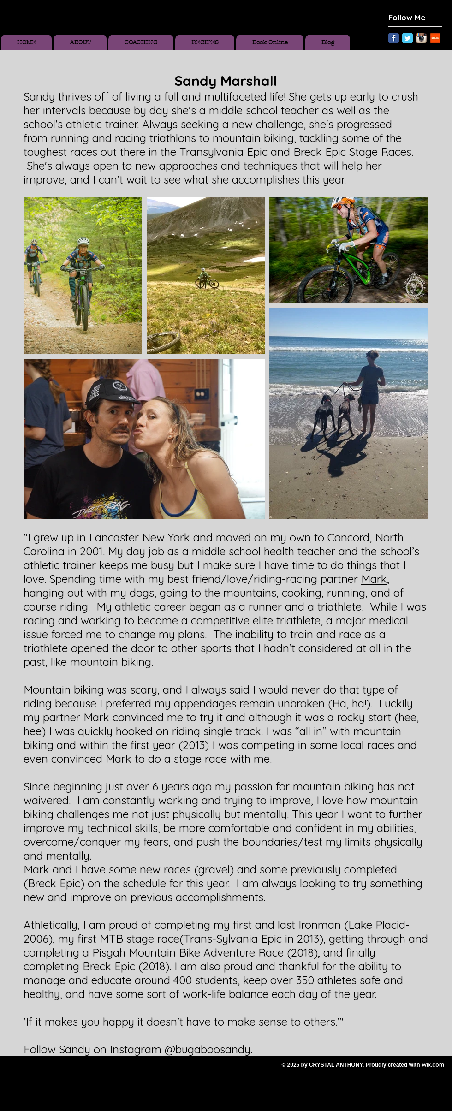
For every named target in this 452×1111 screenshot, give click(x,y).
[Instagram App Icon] (421, 38)
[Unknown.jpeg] (435, 38)
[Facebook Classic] (393, 38)
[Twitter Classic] (407, 38)
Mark (374, 579)
